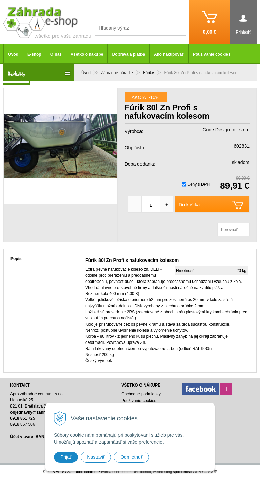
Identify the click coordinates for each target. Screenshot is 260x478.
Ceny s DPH (198, 184)
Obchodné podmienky (141, 394)
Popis (16, 258)
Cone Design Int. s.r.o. (226, 129)
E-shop (34, 54)
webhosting (162, 472)
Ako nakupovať (169, 54)
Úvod (13, 54)
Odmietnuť (131, 457)
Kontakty (16, 74)
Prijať (65, 457)
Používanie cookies (212, 54)
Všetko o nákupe (87, 54)
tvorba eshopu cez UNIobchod (126, 472)
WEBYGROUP (205, 472)
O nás (56, 54)
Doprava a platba (128, 54)
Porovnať (229, 229)
